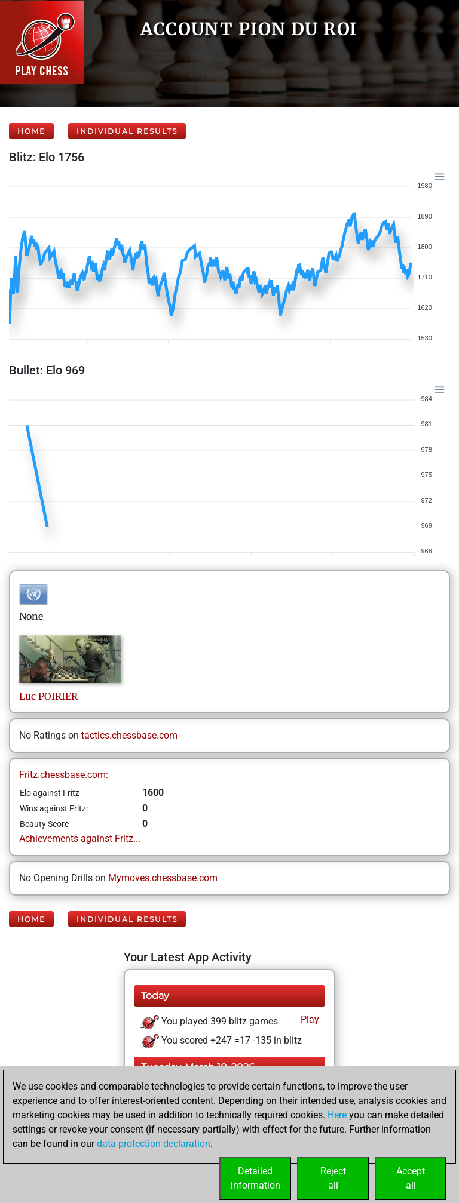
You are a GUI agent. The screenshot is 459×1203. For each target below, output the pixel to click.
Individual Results (127, 131)
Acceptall (410, 1178)
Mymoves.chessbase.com (163, 878)
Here (337, 1115)
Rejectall (333, 1178)
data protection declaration (153, 1143)
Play (308, 1019)
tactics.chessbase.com (129, 735)
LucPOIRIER (48, 696)
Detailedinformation (255, 1178)
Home (31, 131)
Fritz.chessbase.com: (63, 774)
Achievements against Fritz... (79, 838)
